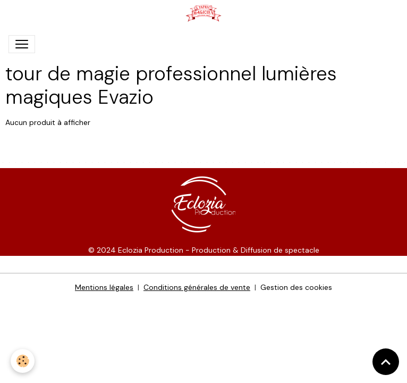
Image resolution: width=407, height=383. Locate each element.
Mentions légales (104, 287)
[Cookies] (23, 361)
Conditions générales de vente (196, 287)
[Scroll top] (385, 361)
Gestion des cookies (296, 287)
